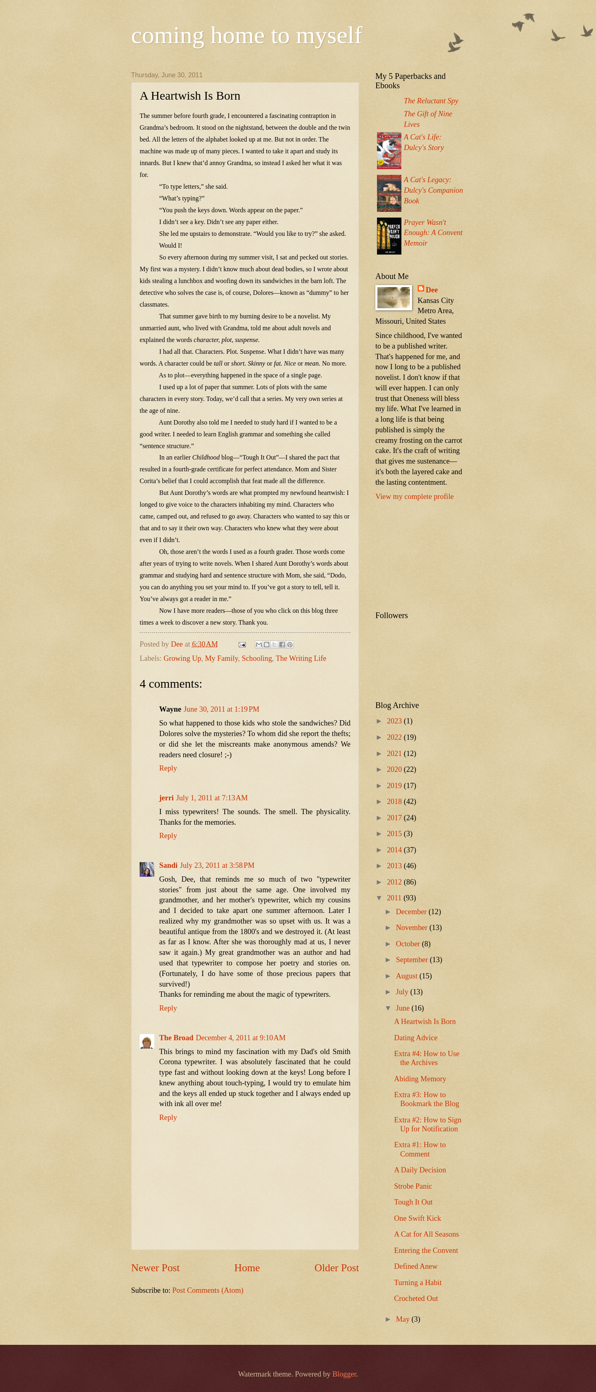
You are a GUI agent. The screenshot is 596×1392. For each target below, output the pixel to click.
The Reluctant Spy (431, 101)
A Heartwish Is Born (425, 1021)
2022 (395, 737)
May (404, 1319)
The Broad (176, 1038)
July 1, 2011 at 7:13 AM (212, 798)
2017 (395, 818)
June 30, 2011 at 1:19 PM (221, 709)
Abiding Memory (420, 1079)
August (408, 976)
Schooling (257, 658)
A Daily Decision (420, 1170)
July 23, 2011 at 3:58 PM (217, 865)
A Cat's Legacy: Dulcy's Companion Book (433, 190)
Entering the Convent (426, 1250)
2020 (395, 769)
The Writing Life (301, 658)
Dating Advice (416, 1038)
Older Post (337, 1268)
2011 (395, 898)
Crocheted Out (416, 1298)
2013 (395, 866)
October (409, 944)
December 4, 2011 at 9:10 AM (241, 1038)
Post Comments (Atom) (207, 1290)
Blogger (344, 1374)
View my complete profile (414, 496)
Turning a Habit (418, 1283)
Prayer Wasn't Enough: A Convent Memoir (433, 233)
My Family (221, 658)
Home (247, 1268)
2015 (395, 834)
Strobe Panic (413, 1186)
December (412, 912)
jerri (166, 798)
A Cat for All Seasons (426, 1234)
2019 (395, 786)
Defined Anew (416, 1266)
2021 (395, 753)
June (404, 1008)
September (413, 960)
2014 (395, 850)
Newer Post (155, 1268)
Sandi (168, 865)
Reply (168, 768)
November (412, 928)
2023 (395, 721)
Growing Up (182, 658)
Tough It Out (413, 1202)
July (403, 992)
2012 (395, 882)
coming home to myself (246, 35)
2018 (395, 801)
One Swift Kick (417, 1218)
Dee (432, 290)
